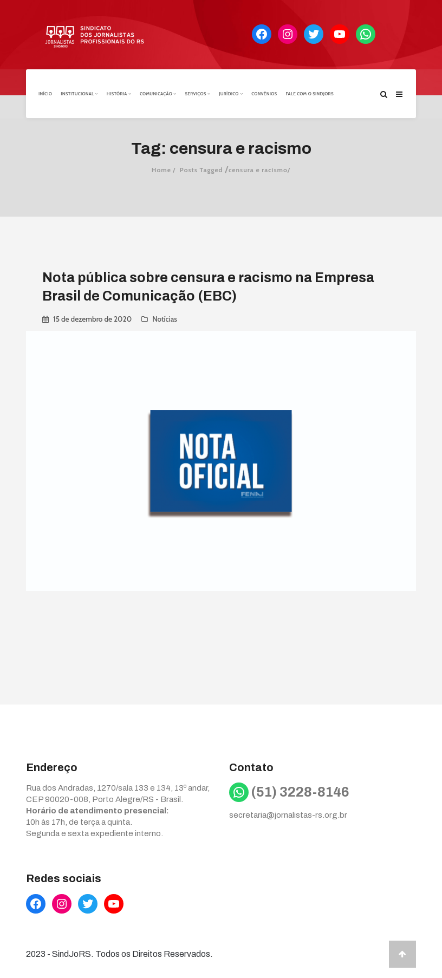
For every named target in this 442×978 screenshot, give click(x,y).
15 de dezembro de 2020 (92, 318)
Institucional (79, 93)
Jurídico (231, 93)
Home (161, 169)
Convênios (264, 93)
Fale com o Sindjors (310, 93)
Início (45, 93)
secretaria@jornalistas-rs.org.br (288, 815)
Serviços (197, 93)
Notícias (164, 318)
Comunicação (158, 93)
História (119, 93)
